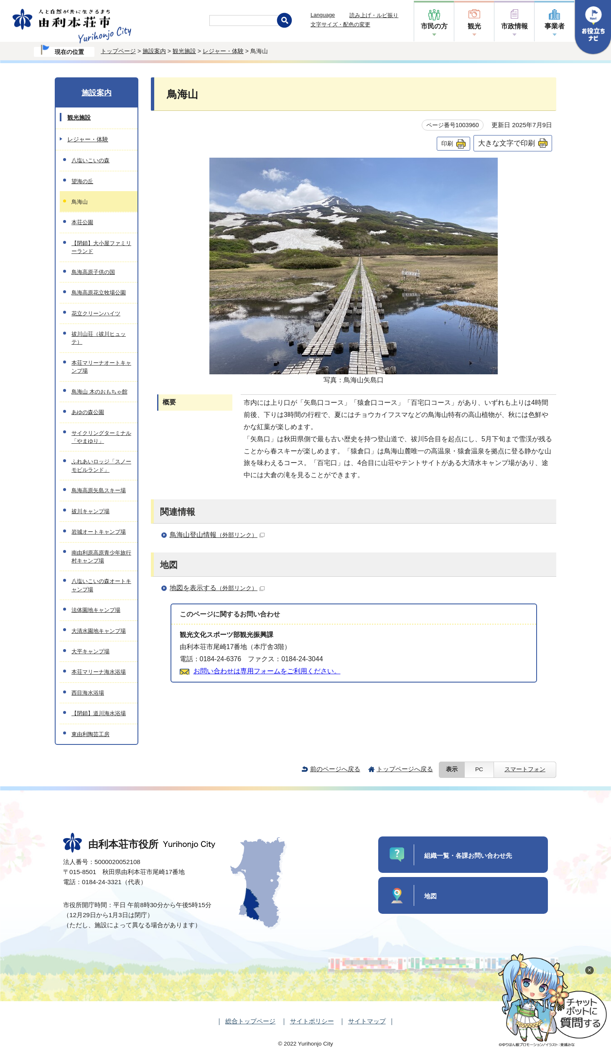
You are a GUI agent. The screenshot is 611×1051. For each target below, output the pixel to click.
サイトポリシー (312, 1021)
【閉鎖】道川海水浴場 (98, 713)
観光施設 (184, 51)
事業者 (555, 26)
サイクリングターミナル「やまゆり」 (101, 437)
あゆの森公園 (87, 412)
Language (323, 15)
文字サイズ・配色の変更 (340, 24)
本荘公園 (82, 222)
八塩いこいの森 (90, 160)
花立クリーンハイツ (95, 313)
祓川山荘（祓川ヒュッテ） (98, 338)
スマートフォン (524, 769)
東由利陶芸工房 (90, 734)
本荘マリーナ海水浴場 (98, 672)
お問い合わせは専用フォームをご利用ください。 (267, 671)
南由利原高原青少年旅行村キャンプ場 (101, 557)
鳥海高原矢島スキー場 (98, 490)
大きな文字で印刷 (506, 143)
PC (479, 769)
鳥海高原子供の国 (93, 272)
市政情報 (514, 26)
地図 (430, 896)
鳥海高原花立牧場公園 (98, 292)
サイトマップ (367, 1021)
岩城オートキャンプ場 (98, 532)
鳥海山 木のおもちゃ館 (99, 392)
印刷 (447, 143)
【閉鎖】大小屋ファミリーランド (101, 247)
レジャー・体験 (223, 51)
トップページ (118, 51)
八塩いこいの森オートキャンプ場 (101, 585)
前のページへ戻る (335, 768)
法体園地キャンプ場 (95, 610)
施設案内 (154, 51)
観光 (474, 26)
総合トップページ (250, 1021)
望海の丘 (82, 181)
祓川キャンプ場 (90, 511)
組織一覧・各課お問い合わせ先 (468, 855)
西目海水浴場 (87, 693)
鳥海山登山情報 (217, 534)
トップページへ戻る (405, 768)
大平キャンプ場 (90, 651)
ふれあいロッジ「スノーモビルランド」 (101, 465)
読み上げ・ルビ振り (373, 15)
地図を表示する (217, 587)
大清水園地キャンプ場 (98, 631)
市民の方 (434, 26)
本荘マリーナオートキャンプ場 (101, 367)
